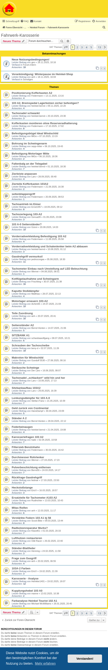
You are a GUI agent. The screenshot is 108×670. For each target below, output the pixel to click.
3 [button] (82, 47)
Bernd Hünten (38, 328)
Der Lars (35, 370)
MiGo (34, 136)
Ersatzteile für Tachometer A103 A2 (34, 497)
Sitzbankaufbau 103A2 (26, 387)
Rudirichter (36, 500)
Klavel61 (35, 531)
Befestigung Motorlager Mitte (30, 153)
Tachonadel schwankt (26, 113)
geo (33, 62)
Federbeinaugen (22, 426)
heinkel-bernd (38, 106)
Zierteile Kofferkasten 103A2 (30, 183)
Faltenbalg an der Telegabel (29, 163)
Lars (33, 176)
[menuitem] (24, 21)
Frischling (36, 281)
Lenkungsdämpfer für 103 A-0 (31, 398)
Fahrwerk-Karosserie (20, 35)
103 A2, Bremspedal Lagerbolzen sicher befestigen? (45, 103)
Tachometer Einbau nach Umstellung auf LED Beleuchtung (49, 268)
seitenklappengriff (23, 194)
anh (33, 77)
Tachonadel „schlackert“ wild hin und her (38, 377)
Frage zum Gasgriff (24, 558)
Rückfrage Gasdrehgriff (27, 477)
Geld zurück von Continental (30, 408)
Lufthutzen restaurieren (27, 538)
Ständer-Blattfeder (23, 548)
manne (34, 593)
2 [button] (77, 47)
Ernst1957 (36, 207)
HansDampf (37, 411)
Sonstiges (28, 79)
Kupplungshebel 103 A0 (27, 590)
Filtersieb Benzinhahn (26, 447)
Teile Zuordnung (22, 313)
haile (33, 440)
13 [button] (99, 47)
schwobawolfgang (40, 338)
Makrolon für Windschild (27, 357)
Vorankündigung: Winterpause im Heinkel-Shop (42, 74)
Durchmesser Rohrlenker (28, 457)
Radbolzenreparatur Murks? (30, 528)
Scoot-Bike (36, 520)
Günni (34, 227)
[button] (66, 47)
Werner (35, 271)
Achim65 (35, 304)
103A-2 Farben (21, 568)
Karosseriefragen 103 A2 (27, 437)
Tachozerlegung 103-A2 (27, 214)
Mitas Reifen (20, 507)
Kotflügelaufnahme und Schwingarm (35, 278)
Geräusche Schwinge (25, 367)
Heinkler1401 (38, 581)
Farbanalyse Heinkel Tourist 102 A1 (34, 600)
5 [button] (91, 47)
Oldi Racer (36, 541)
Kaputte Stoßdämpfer (25, 291)
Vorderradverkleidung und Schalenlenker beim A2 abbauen (50, 246)
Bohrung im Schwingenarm (29, 143)
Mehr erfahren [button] (45, 663)
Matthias (35, 294)
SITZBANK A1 (21, 335)
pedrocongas (37, 259)
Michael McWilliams (41, 603)
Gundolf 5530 (38, 360)
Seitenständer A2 (23, 325)
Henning (35, 551)
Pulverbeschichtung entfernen (31, 467)
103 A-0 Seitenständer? (27, 224)
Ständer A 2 (19, 418)
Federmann (37, 95)
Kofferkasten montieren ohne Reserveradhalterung (44, 123)
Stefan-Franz (37, 401)
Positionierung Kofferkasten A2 (32, 92)
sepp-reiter (36, 146)
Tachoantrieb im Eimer (26, 204)
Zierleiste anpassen (24, 173)
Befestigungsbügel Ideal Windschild (35, 133)
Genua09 (36, 217)
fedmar (34, 480)
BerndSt (35, 470)
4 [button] (86, 47)
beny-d (34, 348)
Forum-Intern (29, 65)
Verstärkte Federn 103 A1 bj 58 (31, 517)
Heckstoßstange (22, 487)
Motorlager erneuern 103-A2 (30, 301)
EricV (34, 490)
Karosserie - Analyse (25, 578)
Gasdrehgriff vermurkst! (27, 256)
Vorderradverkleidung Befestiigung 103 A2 (39, 236)
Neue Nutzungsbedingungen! (30, 59)
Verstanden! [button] (85, 658)
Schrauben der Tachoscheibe (30, 345)
